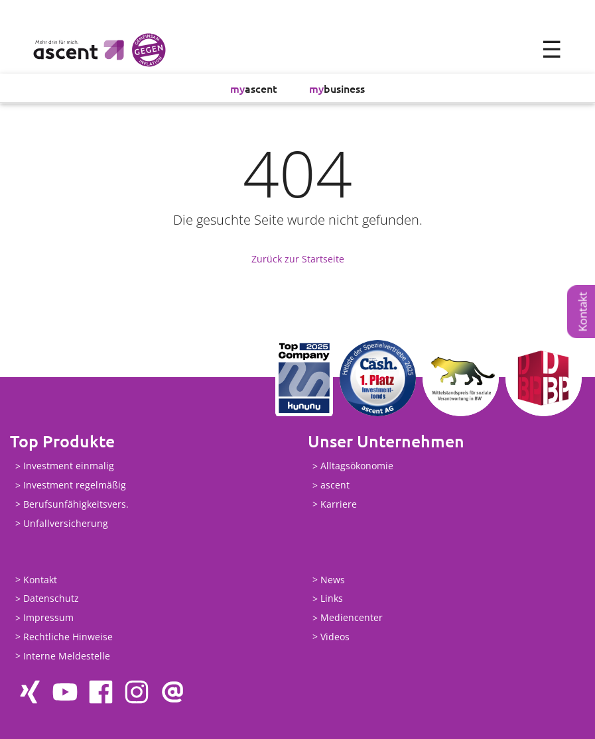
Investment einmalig (68, 466)
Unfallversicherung (65, 523)
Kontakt (582, 311)
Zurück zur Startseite (297, 259)
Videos (335, 636)
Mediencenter (351, 618)
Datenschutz (51, 599)
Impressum (48, 618)
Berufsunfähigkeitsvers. (76, 504)
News (332, 579)
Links (331, 599)
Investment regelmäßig (74, 485)
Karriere (338, 504)
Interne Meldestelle (66, 656)
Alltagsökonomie (356, 466)
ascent (253, 88)
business (337, 88)
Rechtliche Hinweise (68, 636)
